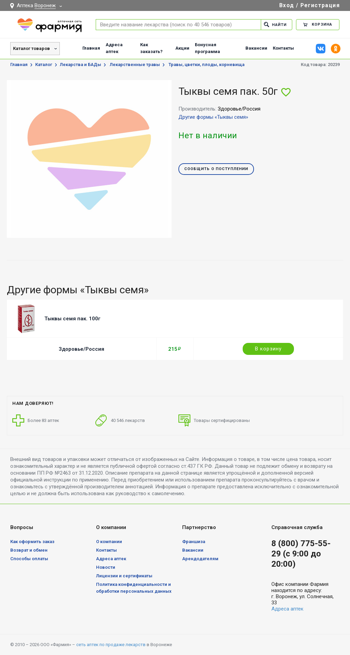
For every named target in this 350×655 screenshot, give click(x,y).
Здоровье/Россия (81, 349)
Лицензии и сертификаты (124, 575)
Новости (105, 567)
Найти (275, 24)
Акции (182, 48)
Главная (91, 48)
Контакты (283, 48)
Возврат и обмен (29, 550)
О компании (109, 541)
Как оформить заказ (32, 541)
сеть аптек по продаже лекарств (111, 644)
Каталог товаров (31, 48)
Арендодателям (200, 558)
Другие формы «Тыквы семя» (213, 117)
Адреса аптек (114, 48)
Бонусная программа (207, 48)
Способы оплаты (29, 558)
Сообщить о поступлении (216, 169)
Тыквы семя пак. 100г (72, 319)
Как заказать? (151, 48)
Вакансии (256, 48)
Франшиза (193, 541)
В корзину (268, 349)
